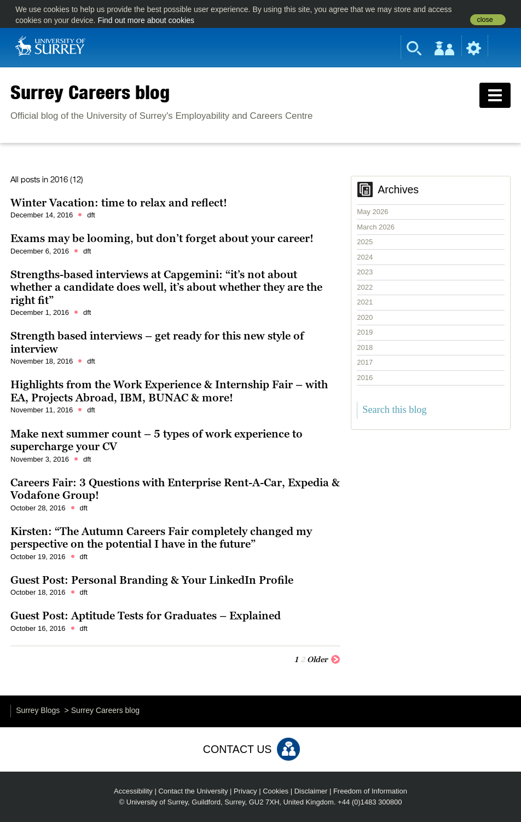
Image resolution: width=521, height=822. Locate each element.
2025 (365, 242)
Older (323, 659)
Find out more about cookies (145, 20)
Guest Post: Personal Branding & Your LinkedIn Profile (151, 580)
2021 (365, 302)
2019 (365, 332)
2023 (365, 272)
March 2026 (376, 227)
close (485, 20)
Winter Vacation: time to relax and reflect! (118, 203)
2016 (365, 377)
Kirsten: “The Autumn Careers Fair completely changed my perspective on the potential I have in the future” (161, 537)
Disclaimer (311, 791)
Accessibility (133, 791)
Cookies (275, 791)
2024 (365, 257)
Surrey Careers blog (90, 92)
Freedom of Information (370, 791)
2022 (365, 287)
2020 (365, 317)
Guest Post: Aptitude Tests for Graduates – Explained (145, 616)
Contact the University (193, 791)
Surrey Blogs (38, 710)
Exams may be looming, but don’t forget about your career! (162, 238)
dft (91, 215)
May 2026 (372, 212)
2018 (365, 347)
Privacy (245, 791)
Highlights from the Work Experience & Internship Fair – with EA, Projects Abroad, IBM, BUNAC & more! (169, 391)
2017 (365, 362)
